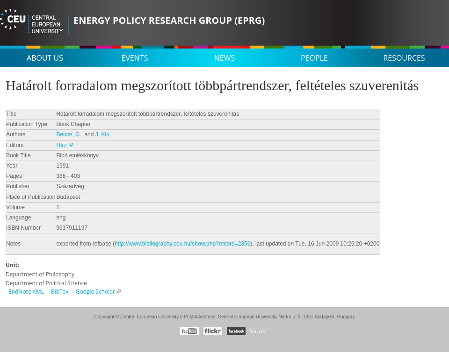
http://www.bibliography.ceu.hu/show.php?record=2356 (182, 243)
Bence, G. (68, 134)
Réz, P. (65, 145)
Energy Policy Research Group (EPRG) (169, 20)
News (224, 58)
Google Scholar (95, 292)
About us (45, 58)
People (314, 58)
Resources (404, 58)
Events (135, 58)
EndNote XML (26, 292)
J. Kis (102, 134)
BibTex (60, 292)
